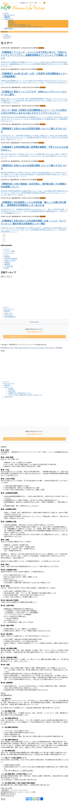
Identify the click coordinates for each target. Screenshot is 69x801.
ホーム (6, 307)
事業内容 (7, 311)
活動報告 (7, 262)
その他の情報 (8, 266)
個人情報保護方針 (10, 317)
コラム (6, 255)
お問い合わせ (8, 315)
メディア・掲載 (9, 251)
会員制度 (11, 21)
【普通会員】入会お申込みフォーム (19, 24)
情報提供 (7, 257)
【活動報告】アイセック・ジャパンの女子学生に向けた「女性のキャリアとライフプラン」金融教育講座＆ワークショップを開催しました (34, 55)
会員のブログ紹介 (10, 260)
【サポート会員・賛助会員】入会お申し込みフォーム (25, 26)
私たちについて (9, 309)
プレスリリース (9, 253)
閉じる (3, 693)
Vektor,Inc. (52, 348)
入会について (8, 313)
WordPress (11, 348)
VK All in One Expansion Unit (38, 348)
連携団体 (7, 264)
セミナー (41, 48)
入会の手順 (11, 23)
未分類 (6, 268)
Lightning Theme (22, 348)
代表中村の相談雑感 (10, 258)
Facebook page (34, 322)
